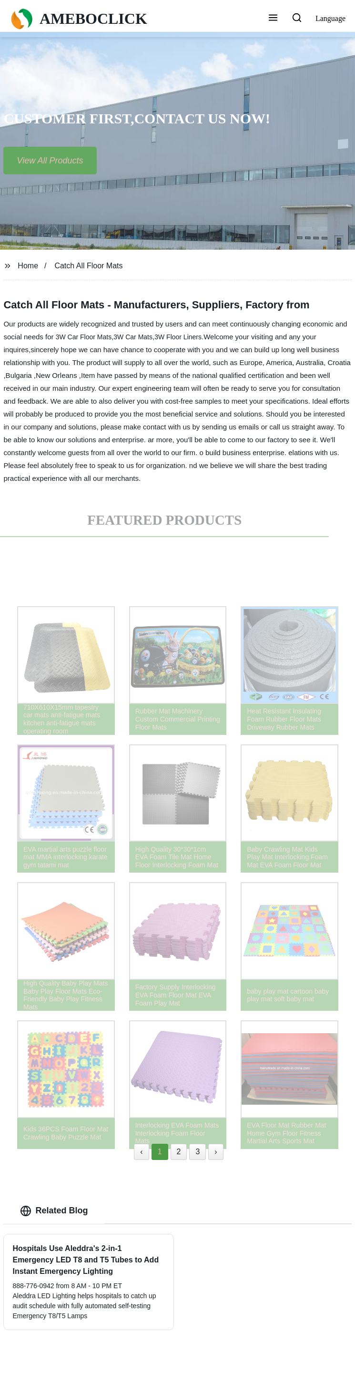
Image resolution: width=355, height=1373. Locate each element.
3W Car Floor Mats (84, 337)
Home (28, 266)
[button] (273, 18)
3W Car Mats (132, 337)
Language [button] (330, 18)
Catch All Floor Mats (88, 266)
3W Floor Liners (178, 337)
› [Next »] (215, 1152)
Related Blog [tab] (54, 1211)
